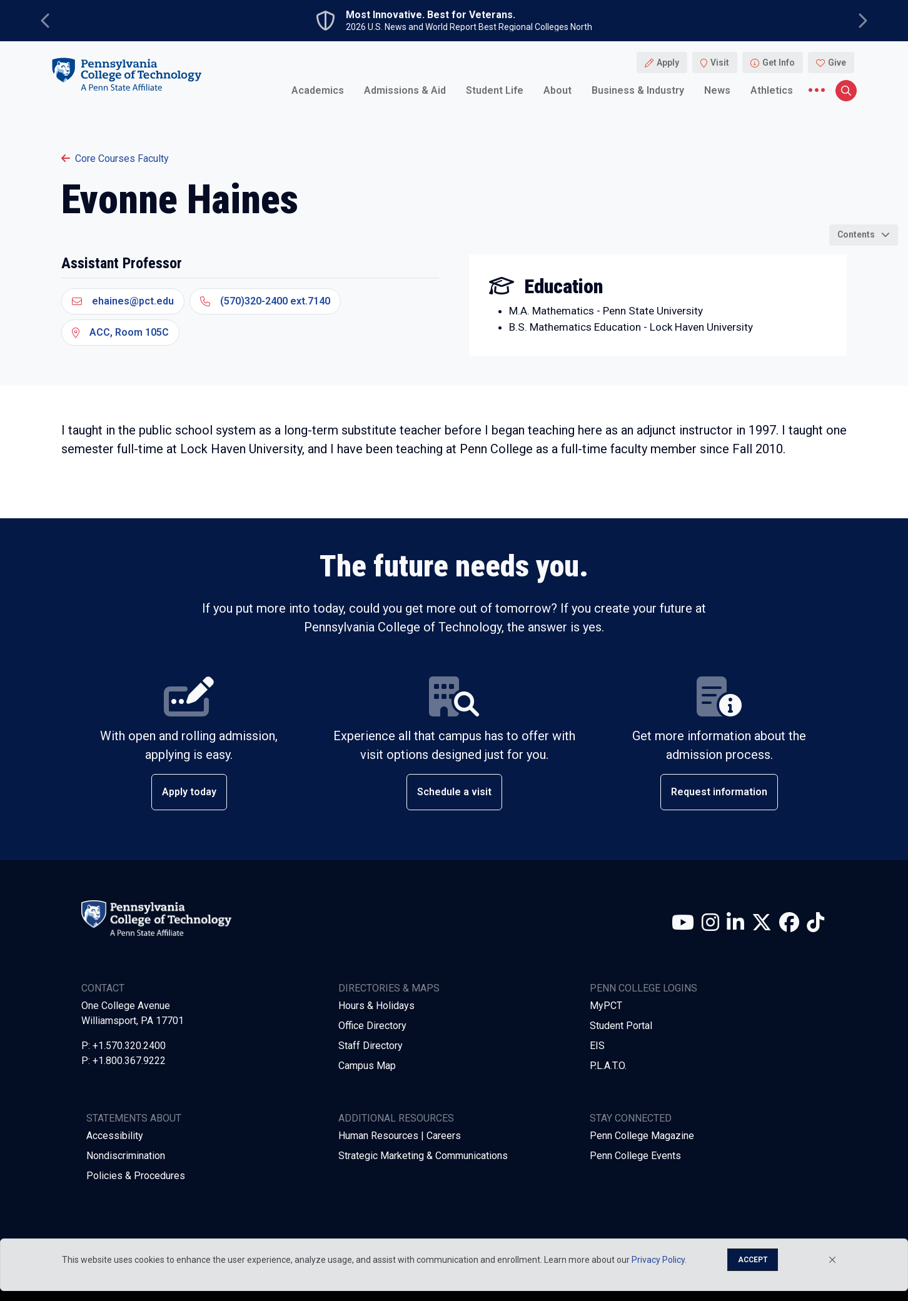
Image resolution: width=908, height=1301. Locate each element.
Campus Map (367, 1066)
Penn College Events (635, 1156)
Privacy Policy (658, 1260)
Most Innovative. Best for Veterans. (430, 15)
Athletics (771, 90)
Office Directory (372, 1026)
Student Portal (621, 1026)
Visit (719, 63)
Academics (317, 90)
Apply (668, 63)
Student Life (494, 90)
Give (837, 63)
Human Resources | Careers (399, 1136)
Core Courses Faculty (115, 158)
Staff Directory (370, 1046)
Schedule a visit (454, 792)
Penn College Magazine (642, 1136)
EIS (597, 1046)
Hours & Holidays (376, 1006)
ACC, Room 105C (120, 332)
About (557, 90)
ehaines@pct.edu (123, 301)
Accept (752, 1259)
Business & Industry (638, 90)
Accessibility (114, 1136)
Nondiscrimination (125, 1156)
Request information (719, 792)
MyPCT (606, 1006)
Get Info (778, 63)
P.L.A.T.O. (608, 1066)
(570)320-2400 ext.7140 (265, 301)
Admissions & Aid (405, 90)
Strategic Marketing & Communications (423, 1156)
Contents (856, 234)
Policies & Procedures (135, 1176)
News (717, 90)
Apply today (189, 792)
